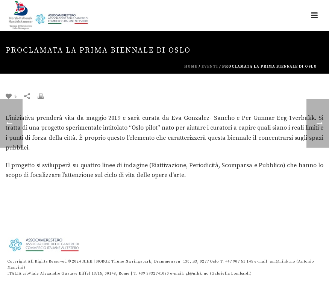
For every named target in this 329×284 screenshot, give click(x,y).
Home (190, 66)
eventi (210, 66)
